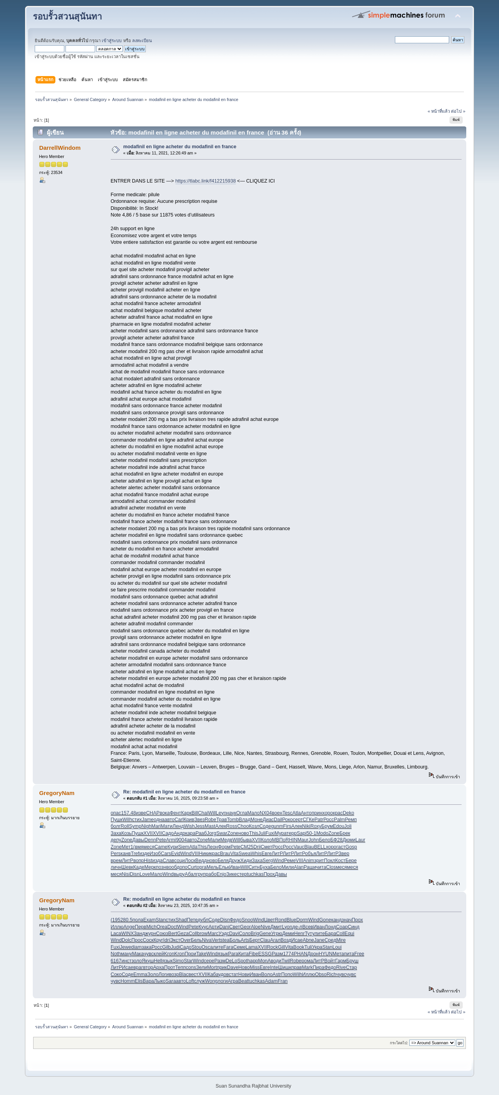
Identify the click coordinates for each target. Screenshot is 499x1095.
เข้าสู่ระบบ (112, 40)
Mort (212, 967)
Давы (138, 840)
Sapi (301, 833)
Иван (235, 867)
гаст (340, 847)
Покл (329, 860)
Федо (235, 920)
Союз (162, 933)
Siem (183, 847)
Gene (265, 933)
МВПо (279, 840)
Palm (339, 819)
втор (148, 967)
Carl (179, 819)
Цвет (269, 920)
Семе (239, 947)
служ (199, 981)
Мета (338, 954)
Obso (321, 974)
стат (233, 974)
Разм (277, 954)
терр (292, 833)
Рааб (201, 833)
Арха (158, 967)
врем (116, 860)
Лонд (330, 927)
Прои (190, 954)
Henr (299, 933)
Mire (340, 940)
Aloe (256, 927)
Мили (287, 867)
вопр (138, 860)
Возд (285, 940)
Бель (196, 940)
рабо (211, 874)
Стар (351, 967)
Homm (127, 981)
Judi (175, 947)
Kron (169, 954)
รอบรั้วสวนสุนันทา (67, 16)
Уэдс (223, 933)
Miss (255, 967)
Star (188, 961)
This (253, 833)
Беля (223, 860)
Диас (268, 819)
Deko (348, 813)
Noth (116, 954)
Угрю (276, 933)
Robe (210, 819)
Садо (167, 833)
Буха (265, 867)
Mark (307, 967)
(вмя (138, 847)
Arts (245, 940)
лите (320, 933)
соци (179, 860)
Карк (186, 813)
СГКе (309, 819)
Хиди (246, 860)
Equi (349, 933)
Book (298, 947)
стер (242, 874)
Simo (178, 961)
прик (222, 967)
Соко (116, 974)
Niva (207, 940)
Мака (138, 954)
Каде (138, 867)
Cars (166, 853)
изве (141, 813)
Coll (193, 933)
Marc (213, 933)
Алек (220, 826)
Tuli (308, 947)
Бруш (352, 961)
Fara (228, 947)
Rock (272, 947)
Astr (277, 974)
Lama (252, 947)
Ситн (254, 867)
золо (136, 961)
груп (200, 874)
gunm (277, 826)
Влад (245, 819)
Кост (340, 860)
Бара (330, 933)
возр (174, 974)
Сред (330, 940)
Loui (337, 947)
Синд (353, 927)
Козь (126, 833)
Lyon (287, 927)
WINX (127, 933)
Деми (288, 933)
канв (125, 853)
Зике (231, 874)
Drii (257, 847)
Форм (224, 847)
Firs (287, 826)
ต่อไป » (458, 111)
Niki (306, 826)
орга (202, 867)
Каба (212, 974)
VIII (195, 853)
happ (252, 961)
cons (191, 967)
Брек (345, 833)
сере (209, 961)
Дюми (349, 840)
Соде (265, 826)
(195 (115, 920)
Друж (235, 860)
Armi (171, 840)
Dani (224, 927)
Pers (116, 853)
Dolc (126, 940)
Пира (318, 967)
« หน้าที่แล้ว (439, 111)
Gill (281, 947)
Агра (233, 981)
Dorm (302, 920)
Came (160, 847)
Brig (255, 933)
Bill (194, 813)
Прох (269, 874)
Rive (341, 967)
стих (137, 819)
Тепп (180, 967)
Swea (245, 853)
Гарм (341, 961)
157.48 (128, 813)
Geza (183, 933)
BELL (320, 847)
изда (157, 860)
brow (202, 933)
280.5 (126, 920)
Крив (189, 819)
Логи (164, 974)
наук (231, 813)
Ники (204, 853)
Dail (278, 819)
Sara (171, 981)
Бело (324, 840)
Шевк (127, 867)
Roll (124, 826)
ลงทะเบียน (142, 40)
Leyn (221, 813)
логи (223, 981)
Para (233, 954)
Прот (169, 967)
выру (179, 874)
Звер (343, 853)
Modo (322, 833)
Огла (241, 813)
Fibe (253, 954)
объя (310, 853)
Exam (149, 920)
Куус (203, 927)
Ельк (224, 867)
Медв (226, 840)
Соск (148, 940)
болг (116, 826)
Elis (139, 981)
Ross (231, 826)
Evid (175, 853)
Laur (360, 840)
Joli (348, 826)
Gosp (351, 847)
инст (126, 961)
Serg (268, 860)
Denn (150, 840)
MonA (264, 961)
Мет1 (127, 847)
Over (185, 940)
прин (316, 813)
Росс (328, 819)
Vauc (299, 847)
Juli (261, 833)
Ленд (178, 826)
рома (307, 961)
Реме (290, 860)
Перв (140, 927)
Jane (319, 940)
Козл (254, 826)
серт (298, 819)
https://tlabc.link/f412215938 (205, 181)
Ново (244, 967)
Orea (161, 927)
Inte (274, 967)
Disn (135, 874)
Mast (210, 826)
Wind (185, 853)
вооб (171, 867)
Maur (302, 840)
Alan (299, 867)
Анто (306, 813)
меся (149, 847)
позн (161, 867)
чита (321, 867)
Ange (129, 927)
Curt (192, 867)
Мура (281, 833)
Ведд (201, 860)
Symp (135, 826)
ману (126, 954)
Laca (116, 933)
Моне (256, 819)
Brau (225, 853)
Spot (242, 961)
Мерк (150, 867)
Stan (161, 920)
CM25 (247, 847)
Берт (254, 940)
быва (246, 840)
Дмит (276, 927)
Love (145, 874)
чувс (149, 954)
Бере (351, 860)
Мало (253, 813)
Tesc (287, 813)
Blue (291, 920)
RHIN (291, 840)
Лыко (160, 981)
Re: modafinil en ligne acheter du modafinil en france (184, 792)
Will (212, 813)
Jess (200, 826)
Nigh (147, 826)
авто (170, 819)
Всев (307, 927)
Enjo (221, 874)
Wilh (127, 819)
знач (347, 920)
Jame (148, 819)
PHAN (301, 954)
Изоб (155, 853)
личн (116, 867)
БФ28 (336, 840)
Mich (151, 927)
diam (136, 947)
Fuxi (270, 833)
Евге (267, 853)
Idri (166, 940)
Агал (275, 940)
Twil (285, 961)
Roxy (315, 826)
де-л (297, 927)
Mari (156, 826)
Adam (271, 981)
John (313, 840)
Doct (172, 927)
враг (138, 967)
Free (359, 954)
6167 (116, 961)
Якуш (148, 961)
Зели (201, 967)
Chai (203, 813)
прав (296, 967)
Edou (338, 826)
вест (193, 974)
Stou (196, 947)
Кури (173, 847)
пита (349, 954)
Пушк (117, 819)
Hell (158, 961)
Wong (211, 981)
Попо (287, 974)
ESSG (265, 954)
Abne (308, 940)
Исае (297, 940)
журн (150, 933)
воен (277, 813)
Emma (140, 974)
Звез (199, 819)
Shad (181, 920)
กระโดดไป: (399, 1043)
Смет (267, 847)
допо (182, 867)
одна (159, 819)
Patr (319, 819)
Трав (221, 819)
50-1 (311, 833)
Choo (243, 826)
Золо (153, 974)
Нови (244, 974)
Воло (267, 974)
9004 (181, 840)
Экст (175, 940)
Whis (256, 853)
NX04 (266, 813)
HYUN (326, 954)
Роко (287, 819)
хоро (327, 813)
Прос (137, 940)
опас (116, 813)
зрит (319, 860)
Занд (139, 933)
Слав (168, 860)
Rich (331, 974)
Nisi (126, 874)
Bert (172, 933)
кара (190, 833)
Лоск (190, 860)
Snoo (247, 920)
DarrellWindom (59, 147)
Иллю (117, 927)
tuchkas (255, 874)
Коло (266, 840)
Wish (189, 826)
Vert (216, 940)
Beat (243, 981)
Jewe (125, 947)
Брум (327, 826)
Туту (310, 933)
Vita (234, 853)
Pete (161, 840)
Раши (310, 867)
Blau (309, 847)
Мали (214, 840)
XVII (148, 833)
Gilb (166, 947)
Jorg (211, 833)
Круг (158, 940)
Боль (235, 940)
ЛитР (277, 853)
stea (225, 940)
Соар (342, 927)
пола (138, 920)
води (276, 961)
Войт (329, 961)
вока (164, 813)
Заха (116, 833)
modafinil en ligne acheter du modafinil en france (179, 146)
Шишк (284, 967)
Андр (179, 833)
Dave (232, 967)
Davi (234, 933)
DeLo (231, 961)
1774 (288, 954)
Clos (331, 867)
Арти (214, 927)
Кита (243, 954)
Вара (148, 981)
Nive (266, 927)
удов (223, 974)
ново (244, 833)
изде (144, 853)
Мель (213, 867)
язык (223, 954)
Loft (190, 981)
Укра (317, 947)
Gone (325, 920)
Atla (296, 813)
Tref (135, 853)
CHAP (153, 813)
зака (146, 947)
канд (336, 920)
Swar (221, 833)
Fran (283, 981)
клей (159, 954)
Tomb (233, 819)
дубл (203, 920)
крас (338, 813)
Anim (308, 860)
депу (116, 840)
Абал (190, 874)
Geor (245, 927)
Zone (232, 833)
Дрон (313, 954)
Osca (207, 947)
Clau (265, 940)
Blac (183, 974)
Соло (245, 933)
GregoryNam (56, 793)
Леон (212, 847)
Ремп (351, 819)
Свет (234, 927)
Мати (167, 826)
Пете (192, 920)
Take (201, 954)
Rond (281, 920)
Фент (175, 813)
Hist (148, 860)
